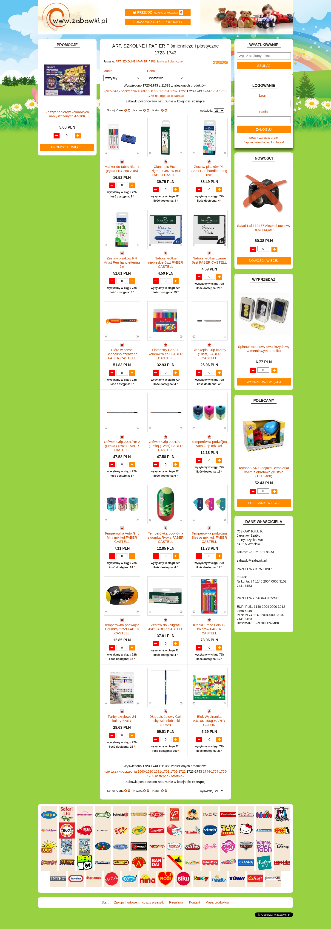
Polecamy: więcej (264, 515)
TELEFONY (54, 343)
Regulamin (187, 40)
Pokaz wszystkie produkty (158, 22)
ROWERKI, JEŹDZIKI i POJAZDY (68, 333)
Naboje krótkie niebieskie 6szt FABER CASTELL (165, 273)
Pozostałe (61, 159)
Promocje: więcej (67, 517)
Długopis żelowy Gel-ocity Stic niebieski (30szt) (165, 733)
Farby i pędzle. (65, 133)
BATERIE (52, 188)
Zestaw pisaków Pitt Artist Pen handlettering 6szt (209, 181)
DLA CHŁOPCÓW (58, 193)
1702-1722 (178, 102)
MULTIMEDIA (55, 306)
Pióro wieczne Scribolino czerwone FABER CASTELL (121, 365)
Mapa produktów (271, 40)
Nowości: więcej (264, 273)
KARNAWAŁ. (54, 265)
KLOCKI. (52, 271)
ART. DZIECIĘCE (57, 86)
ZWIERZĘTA (54, 364)
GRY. (49, 241)
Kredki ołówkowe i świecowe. (74, 127)
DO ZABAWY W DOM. (61, 209)
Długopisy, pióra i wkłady (71, 154)
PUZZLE (51, 327)
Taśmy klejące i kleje (64, 171)
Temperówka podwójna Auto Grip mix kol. (209, 455)
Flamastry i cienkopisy (70, 138)
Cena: (151, 81)
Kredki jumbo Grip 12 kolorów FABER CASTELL (209, 641)
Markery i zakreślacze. (70, 122)
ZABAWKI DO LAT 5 (59, 348)
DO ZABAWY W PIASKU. (63, 214)
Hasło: (264, 124)
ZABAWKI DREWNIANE (62, 353)
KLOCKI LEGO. (56, 276)
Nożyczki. (61, 117)
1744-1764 (211, 102)
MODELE (52, 301)
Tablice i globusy (61, 166)
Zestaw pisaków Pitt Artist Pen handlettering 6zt (122, 273)
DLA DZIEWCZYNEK (60, 199)
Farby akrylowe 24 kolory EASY (122, 731)
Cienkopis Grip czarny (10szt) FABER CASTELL (209, 365)
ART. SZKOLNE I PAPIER (63, 91)
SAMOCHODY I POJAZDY (64, 338)
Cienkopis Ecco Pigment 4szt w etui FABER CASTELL (165, 181)
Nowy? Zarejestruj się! (264, 150)
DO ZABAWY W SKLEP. (62, 220)
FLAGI (50, 235)
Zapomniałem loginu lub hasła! (263, 154)
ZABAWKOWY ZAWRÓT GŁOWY (68, 66)
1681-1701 (162, 102)
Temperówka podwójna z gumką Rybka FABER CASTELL (166, 549)
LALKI (50, 296)
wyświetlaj (206, 121)
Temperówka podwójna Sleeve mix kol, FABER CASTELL (209, 549)
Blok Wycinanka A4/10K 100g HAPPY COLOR (209, 733)
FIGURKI (52, 230)
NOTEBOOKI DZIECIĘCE (63, 311)
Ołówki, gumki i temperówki (73, 143)
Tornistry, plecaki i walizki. (68, 96)
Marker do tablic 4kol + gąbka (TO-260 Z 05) (122, 179)
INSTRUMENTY (57, 251)
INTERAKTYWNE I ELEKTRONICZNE (55, 258)
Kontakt (229, 40)
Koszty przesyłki (144, 40)
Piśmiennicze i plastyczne (68, 112)
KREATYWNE (55, 281)
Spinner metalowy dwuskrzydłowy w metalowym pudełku (263, 361)
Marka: (108, 81)
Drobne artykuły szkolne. (67, 102)
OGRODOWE (55, 317)
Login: (263, 108)
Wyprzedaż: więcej (264, 394)
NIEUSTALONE (56, 369)
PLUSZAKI (53, 322)
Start (59, 40)
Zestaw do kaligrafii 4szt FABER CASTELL (165, 639)
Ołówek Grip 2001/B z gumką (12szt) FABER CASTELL (165, 457)
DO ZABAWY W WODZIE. (63, 225)
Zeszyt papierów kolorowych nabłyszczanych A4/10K (67, 484)
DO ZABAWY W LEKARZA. (64, 204)
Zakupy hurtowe (102, 40)
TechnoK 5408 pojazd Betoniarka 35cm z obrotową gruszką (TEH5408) (263, 484)
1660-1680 (146, 102)
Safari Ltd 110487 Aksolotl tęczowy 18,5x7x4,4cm (264, 240)
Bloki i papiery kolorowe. (71, 149)
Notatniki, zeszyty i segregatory (71, 176)
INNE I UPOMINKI (58, 246)
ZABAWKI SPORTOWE (61, 359)
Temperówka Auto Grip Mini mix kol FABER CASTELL (122, 549)
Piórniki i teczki (60, 107)
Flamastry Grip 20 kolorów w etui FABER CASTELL (165, 365)
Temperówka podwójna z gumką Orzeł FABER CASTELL (122, 641)
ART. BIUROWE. (57, 71)
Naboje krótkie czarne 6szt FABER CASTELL (209, 271)
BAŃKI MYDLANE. (58, 183)
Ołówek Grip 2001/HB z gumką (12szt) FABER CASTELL (122, 457)
